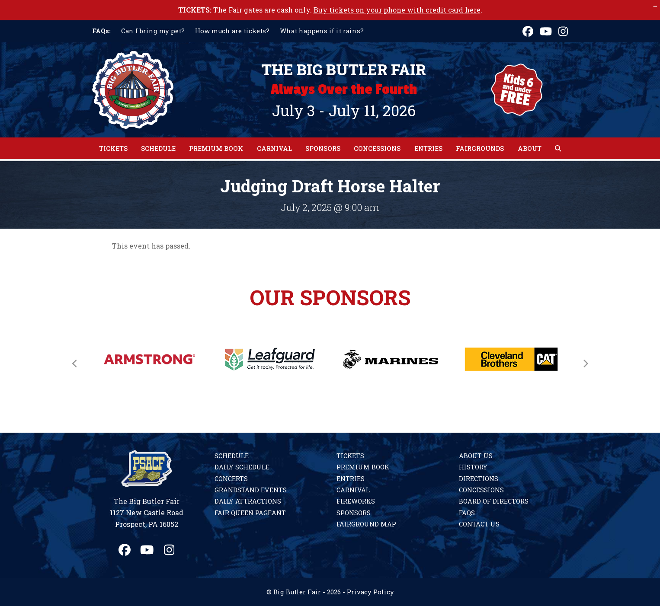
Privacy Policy (370, 592)
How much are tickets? (232, 31)
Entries (350, 479)
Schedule (232, 456)
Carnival (353, 490)
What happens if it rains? (322, 31)
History (473, 467)
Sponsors (353, 513)
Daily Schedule (242, 467)
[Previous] (74, 363)
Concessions (481, 490)
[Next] (585, 363)
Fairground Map (366, 524)
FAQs (467, 513)
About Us (476, 456)
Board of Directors (494, 501)
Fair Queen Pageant (250, 513)
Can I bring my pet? (153, 31)
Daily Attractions (248, 501)
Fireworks (355, 501)
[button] (558, 148)
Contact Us (479, 524)
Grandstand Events (251, 490)
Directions (478, 479)
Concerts (231, 479)
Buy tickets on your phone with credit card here (397, 9)
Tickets (350, 456)
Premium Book (362, 467)
